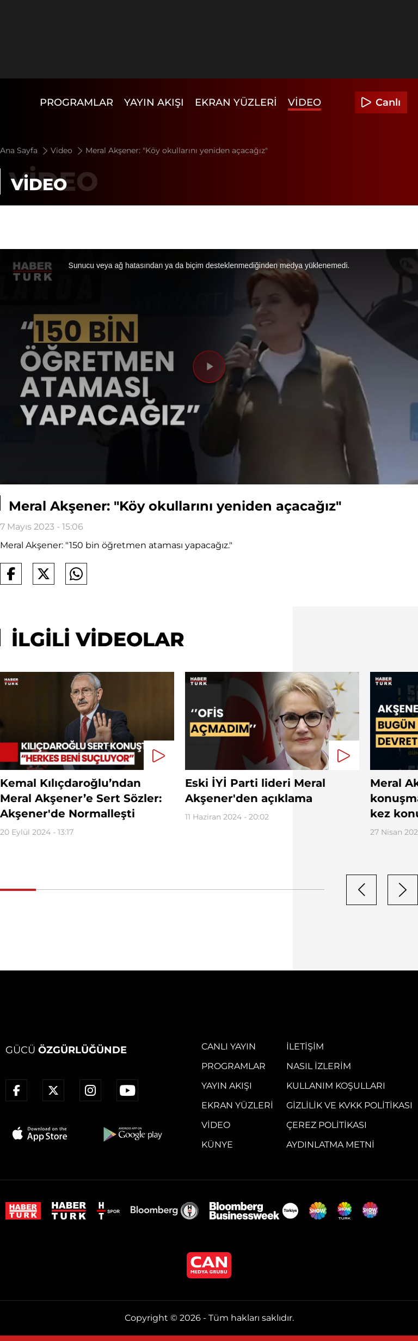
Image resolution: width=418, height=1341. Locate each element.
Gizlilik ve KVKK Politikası (349, 1105)
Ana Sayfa (25, 150)
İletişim (305, 1046)
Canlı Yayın (228, 1046)
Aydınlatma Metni (330, 1144)
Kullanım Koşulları (335, 1086)
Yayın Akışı (154, 102)
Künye (217, 1144)
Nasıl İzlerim (318, 1066)
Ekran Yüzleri (236, 102)
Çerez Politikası (326, 1125)
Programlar (76, 102)
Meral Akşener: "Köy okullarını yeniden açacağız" (176, 150)
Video (304, 102)
